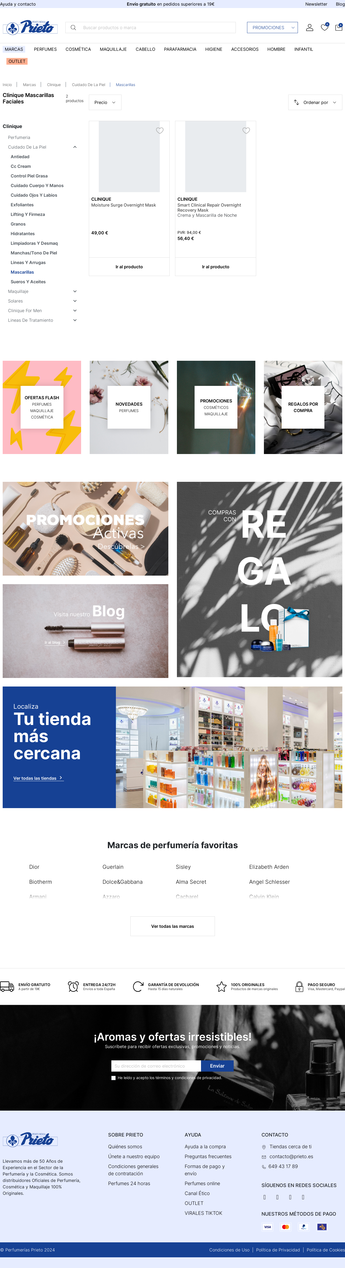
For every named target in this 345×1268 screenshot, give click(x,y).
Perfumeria (19, 137)
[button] (338, 27)
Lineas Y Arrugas (28, 262)
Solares (15, 301)
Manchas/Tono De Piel (34, 252)
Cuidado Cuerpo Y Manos (37, 185)
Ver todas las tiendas (38, 777)
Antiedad (20, 156)
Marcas (29, 84)
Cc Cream (21, 166)
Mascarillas (22, 272)
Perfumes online (202, 1183)
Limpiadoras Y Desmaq (34, 243)
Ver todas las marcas (172, 926)
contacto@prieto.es (291, 1156)
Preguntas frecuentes (208, 1156)
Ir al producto (129, 266)
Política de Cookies (326, 1250)
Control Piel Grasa (29, 176)
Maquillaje (18, 291)
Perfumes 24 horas (129, 1183)
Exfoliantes (22, 204)
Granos (18, 224)
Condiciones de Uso (229, 1250)
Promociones (274, 27)
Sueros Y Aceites (28, 281)
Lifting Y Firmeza (28, 214)
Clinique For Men (25, 310)
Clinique (54, 84)
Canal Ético (197, 1193)
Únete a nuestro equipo (134, 1156)
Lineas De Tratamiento (30, 320)
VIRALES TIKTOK (203, 1213)
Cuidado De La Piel (88, 84)
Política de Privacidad (278, 1250)
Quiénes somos (125, 1146)
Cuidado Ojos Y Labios (34, 195)
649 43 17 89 (283, 1166)
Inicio (7, 84)
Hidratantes (23, 233)
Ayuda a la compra (205, 1146)
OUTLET (194, 1203)
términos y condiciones (176, 1077)
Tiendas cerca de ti (291, 1146)
